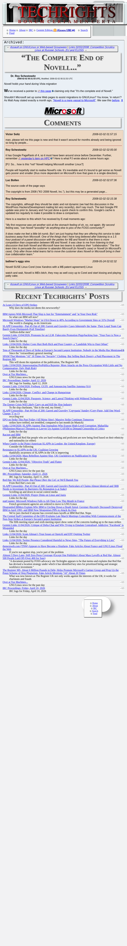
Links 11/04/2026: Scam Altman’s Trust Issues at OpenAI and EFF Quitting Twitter (46, 535)
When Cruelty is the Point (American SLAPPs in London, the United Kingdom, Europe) (49, 444)
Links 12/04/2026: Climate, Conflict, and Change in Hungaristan (37, 393)
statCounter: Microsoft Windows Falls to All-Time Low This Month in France (43, 501)
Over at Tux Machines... (15, 375)
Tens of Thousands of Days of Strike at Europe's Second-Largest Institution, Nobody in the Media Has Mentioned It (63, 351)
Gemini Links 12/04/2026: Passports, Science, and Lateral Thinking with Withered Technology (52, 399)
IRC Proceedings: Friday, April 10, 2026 (24, 589)
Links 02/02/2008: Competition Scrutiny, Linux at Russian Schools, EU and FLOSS (75, 49)
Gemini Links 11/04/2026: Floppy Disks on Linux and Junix (34, 495)
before (115, 101)
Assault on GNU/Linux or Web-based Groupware (38, 48)
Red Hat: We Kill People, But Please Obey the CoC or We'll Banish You (40, 480)
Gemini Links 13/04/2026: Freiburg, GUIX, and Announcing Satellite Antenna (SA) (47, 387)
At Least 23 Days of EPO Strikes (20, 305)
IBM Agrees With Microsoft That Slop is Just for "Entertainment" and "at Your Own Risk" (50, 314)
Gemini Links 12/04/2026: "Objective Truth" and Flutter (32, 462)
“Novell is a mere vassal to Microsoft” (74, 101)
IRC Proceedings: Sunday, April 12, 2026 (24, 381)
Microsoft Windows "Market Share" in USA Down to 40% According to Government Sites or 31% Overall (59, 321)
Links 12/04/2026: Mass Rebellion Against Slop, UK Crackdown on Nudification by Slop (50, 456)
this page (46, 91)
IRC (31, 30)
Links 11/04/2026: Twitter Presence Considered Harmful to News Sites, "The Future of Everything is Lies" (59, 541)
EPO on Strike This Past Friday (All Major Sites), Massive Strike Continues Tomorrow (48, 420)
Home (12, 30)
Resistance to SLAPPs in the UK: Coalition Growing (30, 450)
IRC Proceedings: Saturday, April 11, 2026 (25, 474)
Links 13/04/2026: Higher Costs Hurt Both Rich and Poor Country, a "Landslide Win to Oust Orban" (55, 345)
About (22, 30)
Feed (11, 33)
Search (84, 30)
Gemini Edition (44, 30)
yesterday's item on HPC (35, 159)
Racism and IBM (11, 435)
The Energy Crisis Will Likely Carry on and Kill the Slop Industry (37, 405)
